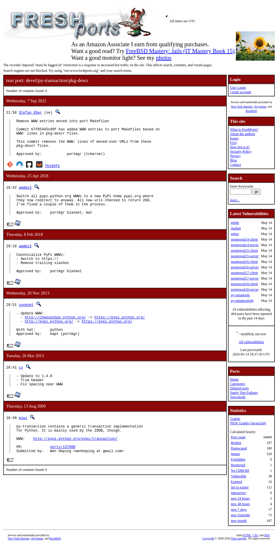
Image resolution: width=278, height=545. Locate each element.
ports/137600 (62, 476)
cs (21, 389)
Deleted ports (239, 388)
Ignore (235, 454)
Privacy (235, 156)
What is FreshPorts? (244, 129)
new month (239, 521)
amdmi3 (25, 195)
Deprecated (239, 448)
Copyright (208, 538)
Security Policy (241, 151)
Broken (236, 443)
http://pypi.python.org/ (49, 340)
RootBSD (251, 111)
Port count (238, 437)
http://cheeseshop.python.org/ (55, 335)
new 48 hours (240, 504)
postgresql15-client (244, 250)
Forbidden (238, 459)
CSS (255, 535)
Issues (234, 138)
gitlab (235, 223)
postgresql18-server (245, 289)
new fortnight (240, 515)
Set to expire (240, 487)
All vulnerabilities (251, 342)
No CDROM (240, 471)
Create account (240, 92)
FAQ (233, 143)
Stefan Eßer (30, 112)
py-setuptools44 (242, 301)
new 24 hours (240, 498)
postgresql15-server (245, 256)
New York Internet (242, 106)
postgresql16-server (245, 267)
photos (163, 57)
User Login (238, 88)
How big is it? (240, 147)
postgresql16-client (244, 262)
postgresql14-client (244, 239)
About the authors (242, 134)
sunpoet (26, 321)
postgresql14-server (245, 245)
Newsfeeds (238, 397)
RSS (267, 535)
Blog (233, 160)
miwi (23, 442)
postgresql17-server (245, 278)
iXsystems (260, 106)
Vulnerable (238, 476)
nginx (235, 234)
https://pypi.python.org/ (119, 335)
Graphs (235, 419)
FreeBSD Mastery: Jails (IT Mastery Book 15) (180, 51)
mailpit (236, 228)
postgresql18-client (244, 284)
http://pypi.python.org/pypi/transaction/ (75, 466)
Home (234, 379)
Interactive (238, 493)
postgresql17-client (244, 273)
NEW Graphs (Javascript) (248, 423)
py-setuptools (240, 295)
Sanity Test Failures (244, 393)
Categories (237, 384)
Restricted (238, 465)
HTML (247, 535)
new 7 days (239, 509)
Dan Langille (238, 538)
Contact (235, 165)
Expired (236, 482)
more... (235, 200)
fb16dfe (52, 173)
